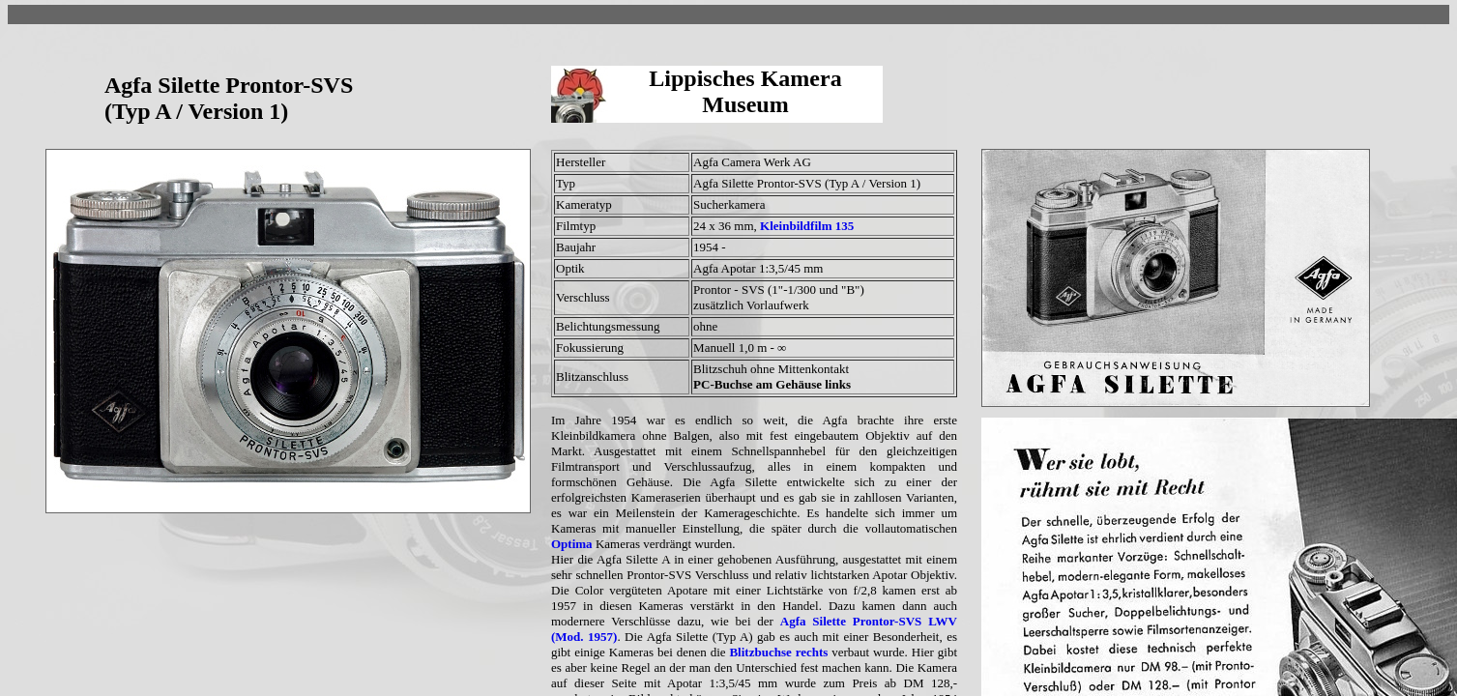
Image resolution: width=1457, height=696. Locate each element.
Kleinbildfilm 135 (807, 225)
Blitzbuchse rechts (778, 652)
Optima (572, 543)
